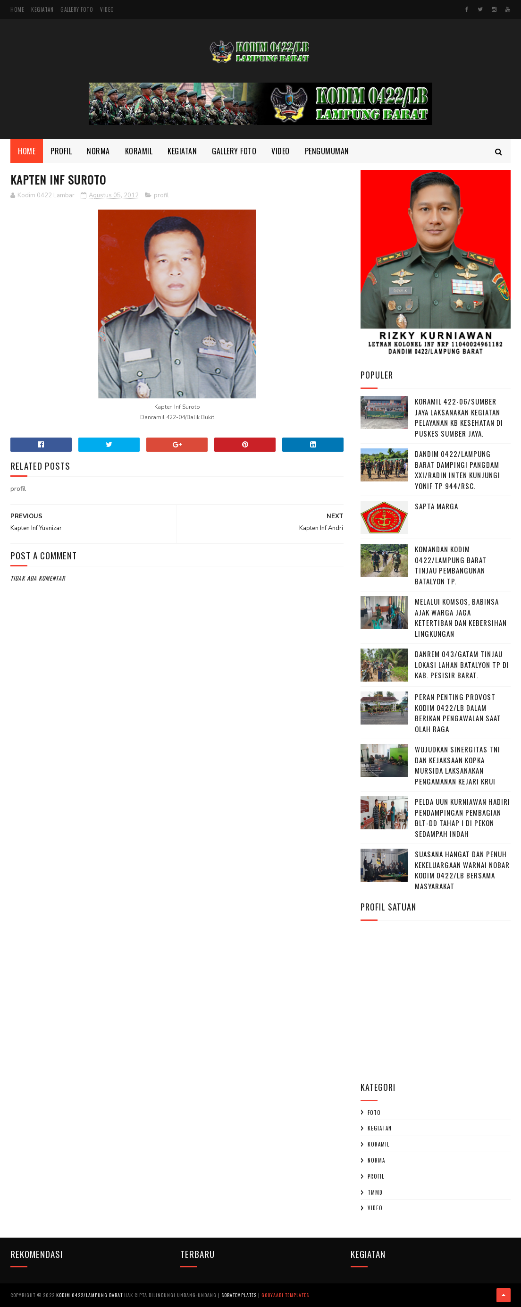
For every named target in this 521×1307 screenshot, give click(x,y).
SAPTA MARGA (436, 506)
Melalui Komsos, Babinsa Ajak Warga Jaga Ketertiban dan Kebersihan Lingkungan (461, 617)
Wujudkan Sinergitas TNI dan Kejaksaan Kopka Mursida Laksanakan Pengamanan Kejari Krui (457, 765)
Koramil (139, 151)
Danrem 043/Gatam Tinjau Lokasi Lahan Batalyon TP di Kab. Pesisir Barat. (462, 664)
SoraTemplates (239, 1295)
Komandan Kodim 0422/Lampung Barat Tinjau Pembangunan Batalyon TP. (451, 565)
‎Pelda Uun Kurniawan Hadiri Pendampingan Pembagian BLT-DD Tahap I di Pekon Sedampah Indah (462, 817)
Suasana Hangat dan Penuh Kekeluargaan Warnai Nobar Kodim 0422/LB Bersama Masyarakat (462, 870)
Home (17, 9)
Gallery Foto (76, 9)
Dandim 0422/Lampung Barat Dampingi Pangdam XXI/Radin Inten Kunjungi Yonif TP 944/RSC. (457, 469)
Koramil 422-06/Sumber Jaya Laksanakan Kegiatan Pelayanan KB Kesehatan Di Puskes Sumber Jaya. (459, 417)
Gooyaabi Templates (285, 1295)
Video (107, 9)
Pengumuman (327, 151)
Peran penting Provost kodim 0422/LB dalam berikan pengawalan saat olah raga (458, 712)
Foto (374, 1112)
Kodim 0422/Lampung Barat (89, 1295)
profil (161, 195)
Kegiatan (42, 9)
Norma (98, 151)
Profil (61, 151)
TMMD (375, 1192)
